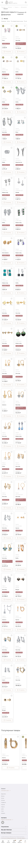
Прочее (3, 804)
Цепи (2, 809)
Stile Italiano (5, 253)
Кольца (3, 800)
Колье (2, 798)
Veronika (18, 40)
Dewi (3, 40)
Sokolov (4, 405)
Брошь (2, 796)
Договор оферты (21, 838)
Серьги (3, 36)
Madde (17, 192)
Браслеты (3, 793)
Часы (2, 811)
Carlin (3, 680)
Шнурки (3, 813)
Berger (17, 589)
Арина (4, 72)
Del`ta (17, 72)
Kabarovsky (5, 192)
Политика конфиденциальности (8, 838)
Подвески (3, 802)
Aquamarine (19, 162)
